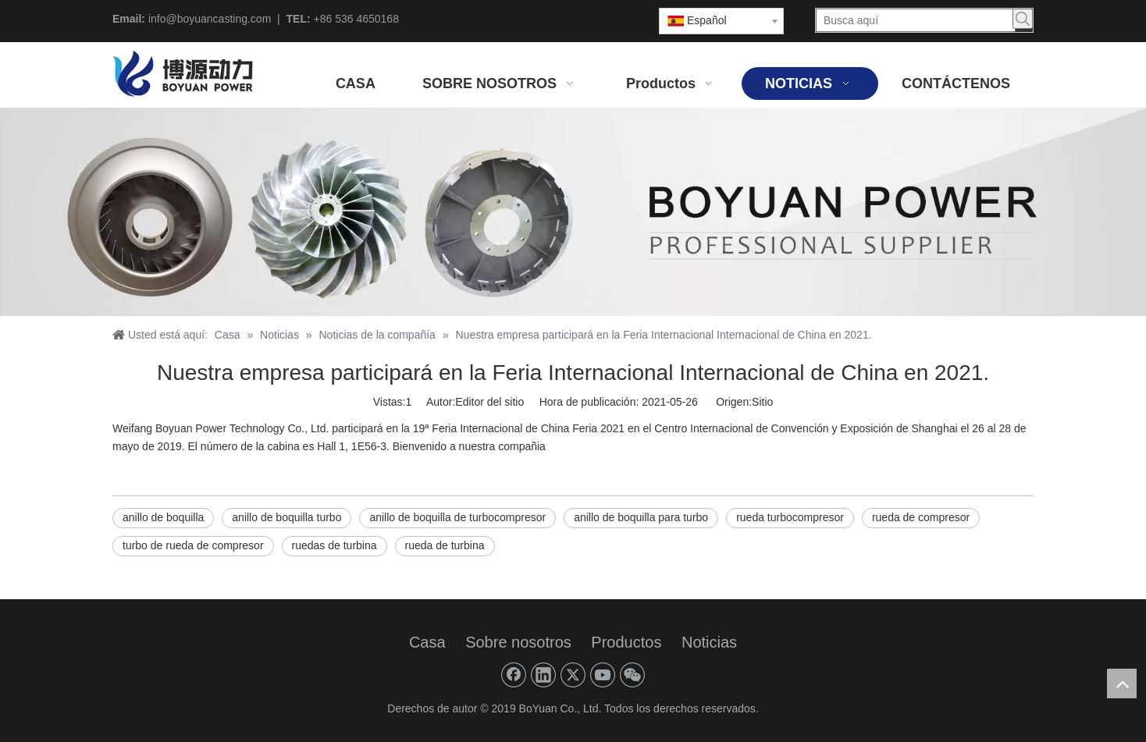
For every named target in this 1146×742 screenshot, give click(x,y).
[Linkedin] (543, 674)
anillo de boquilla (163, 517)
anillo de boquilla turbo (286, 517)
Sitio (762, 402)
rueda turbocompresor (790, 517)
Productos (626, 642)
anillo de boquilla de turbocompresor (457, 517)
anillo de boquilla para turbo (641, 517)
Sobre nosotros (518, 642)
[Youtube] (602, 674)
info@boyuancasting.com (209, 18)
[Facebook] (513, 674)
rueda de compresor (921, 517)
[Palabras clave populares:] (1023, 19)
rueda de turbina (445, 545)
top (1122, 683)
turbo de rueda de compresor (193, 545)
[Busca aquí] (916, 20)
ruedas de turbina (334, 545)
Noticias (709, 642)
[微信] (632, 674)
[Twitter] (573, 674)
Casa (427, 642)
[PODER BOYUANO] (573, 212)
